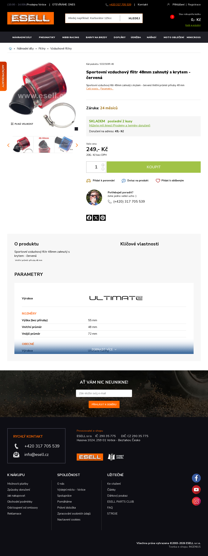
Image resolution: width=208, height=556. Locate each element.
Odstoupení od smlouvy (22, 507)
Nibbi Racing (70, 37)
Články (111, 490)
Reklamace (14, 513)
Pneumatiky (47, 37)
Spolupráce (64, 496)
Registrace (194, 4)
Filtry (42, 49)
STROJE (112, 513)
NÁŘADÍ (151, 37)
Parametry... (106, 88)
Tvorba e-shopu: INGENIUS (185, 547)
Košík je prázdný (193, 25)
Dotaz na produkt (138, 180)
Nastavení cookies (68, 519)
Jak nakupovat (16, 496)
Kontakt (143, 4)
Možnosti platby (17, 484)
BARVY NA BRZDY (96, 37)
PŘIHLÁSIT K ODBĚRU (104, 404)
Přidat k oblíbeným (172, 180)
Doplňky (120, 37)
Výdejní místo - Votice (71, 490)
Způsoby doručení (18, 490)
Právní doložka (66, 507)
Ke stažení (114, 484)
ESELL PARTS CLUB (120, 502)
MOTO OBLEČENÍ (174, 37)
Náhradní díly (22, 37)
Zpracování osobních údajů (74, 513)
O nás (60, 484)
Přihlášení (178, 4)
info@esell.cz (37, 454)
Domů (10, 48)
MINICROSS (194, 37)
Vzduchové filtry (61, 49)
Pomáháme (64, 502)
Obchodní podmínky (19, 502)
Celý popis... (93, 88)
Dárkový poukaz (117, 496)
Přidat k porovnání (103, 180)
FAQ (110, 507)
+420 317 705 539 (120, 4)
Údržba (136, 37)
